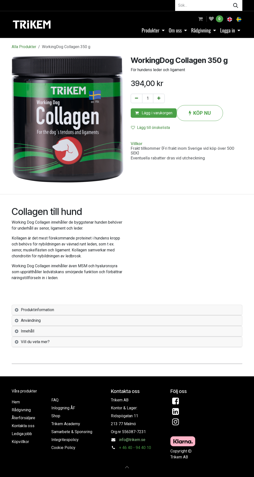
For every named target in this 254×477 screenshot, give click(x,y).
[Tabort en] (136, 98)
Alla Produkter (24, 46)
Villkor (136, 143)
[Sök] (235, 5)
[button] (127, 467)
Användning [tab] (31, 320)
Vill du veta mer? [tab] (35, 341)
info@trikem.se (132, 439)
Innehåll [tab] (27, 331)
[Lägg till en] (159, 98)
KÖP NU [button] (200, 113)
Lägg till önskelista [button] (150, 127)
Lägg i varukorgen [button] (153, 113)
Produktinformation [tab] (37, 309)
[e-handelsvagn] (200, 19)
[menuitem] (230, 18)
